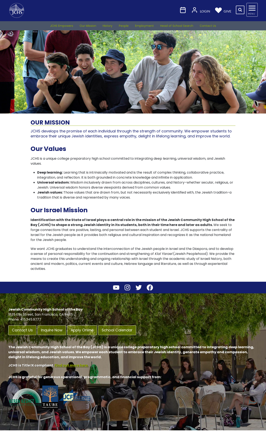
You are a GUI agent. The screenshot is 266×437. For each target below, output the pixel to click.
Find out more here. (72, 365)
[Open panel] (252, 10)
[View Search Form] (240, 10)
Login (200, 10)
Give (223, 10)
